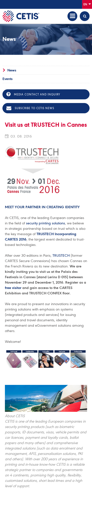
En (87, 4)
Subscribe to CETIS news (30, 108)
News (11, 70)
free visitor (13, 288)
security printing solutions (45, 223)
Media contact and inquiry (33, 94)
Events (7, 79)
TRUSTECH (61, 255)
